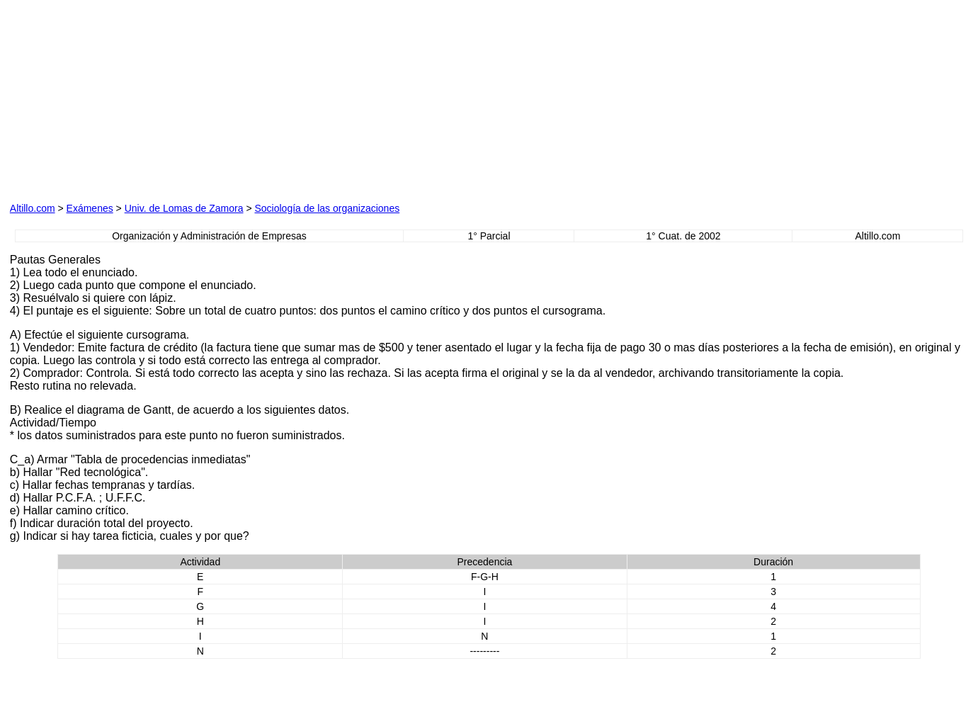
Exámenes (90, 208)
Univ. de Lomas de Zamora (184, 208)
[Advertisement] (335, 98)
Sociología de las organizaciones (326, 208)
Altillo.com (32, 208)
